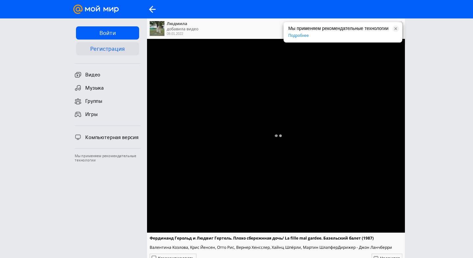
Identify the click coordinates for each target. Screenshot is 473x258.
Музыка (89, 88)
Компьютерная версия (106, 137)
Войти (107, 33)
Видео (87, 75)
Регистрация (107, 48)
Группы (88, 101)
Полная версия (275, 137)
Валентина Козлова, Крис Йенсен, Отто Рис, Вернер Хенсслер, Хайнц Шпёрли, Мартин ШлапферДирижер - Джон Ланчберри (271, 247)
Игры (86, 114)
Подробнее (298, 35)
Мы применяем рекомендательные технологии (105, 158)
